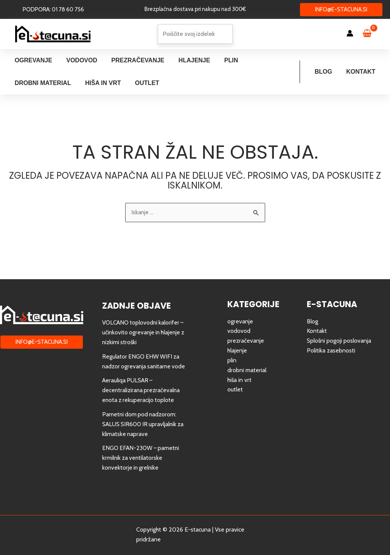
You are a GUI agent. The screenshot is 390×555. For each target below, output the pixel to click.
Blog (326, 71)
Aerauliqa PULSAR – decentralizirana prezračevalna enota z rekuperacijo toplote (142, 391)
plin (232, 351)
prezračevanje (245, 332)
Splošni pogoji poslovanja (339, 332)
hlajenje (237, 342)
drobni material (247, 361)
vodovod (238, 322)
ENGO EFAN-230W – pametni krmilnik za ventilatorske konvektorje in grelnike (142, 458)
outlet (235, 380)
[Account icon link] (349, 33)
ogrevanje (240, 313)
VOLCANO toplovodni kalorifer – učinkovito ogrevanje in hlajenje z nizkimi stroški (142, 324)
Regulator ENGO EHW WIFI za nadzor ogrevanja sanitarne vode (141, 357)
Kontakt (361, 71)
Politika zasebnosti (331, 342)
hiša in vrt (239, 370)
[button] (53, 9)
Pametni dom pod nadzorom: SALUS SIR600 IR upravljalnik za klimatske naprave (140, 424)
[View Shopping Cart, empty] (370, 34)
